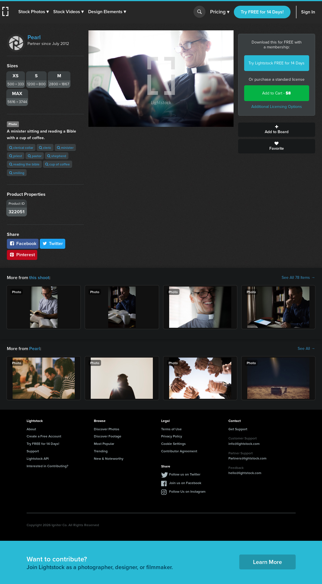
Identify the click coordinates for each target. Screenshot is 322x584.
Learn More (267, 562)
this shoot (39, 277)
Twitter (52, 243)
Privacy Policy (171, 436)
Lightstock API (38, 458)
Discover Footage (107, 436)
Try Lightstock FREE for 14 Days (276, 63)
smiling (16, 172)
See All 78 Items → (298, 278)
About (31, 429)
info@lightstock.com (244, 443)
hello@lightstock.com (244, 472)
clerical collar (21, 147)
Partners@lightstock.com (247, 458)
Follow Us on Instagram (187, 491)
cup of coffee (57, 164)
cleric (45, 147)
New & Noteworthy (108, 458)
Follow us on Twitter (184, 474)
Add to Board (276, 130)
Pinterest (22, 254)
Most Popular (104, 443)
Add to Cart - (276, 93)
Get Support (237, 429)
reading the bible (24, 164)
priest (15, 155)
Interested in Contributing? (47, 465)
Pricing (219, 12)
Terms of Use (171, 429)
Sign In (308, 12)
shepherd (56, 155)
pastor (35, 155)
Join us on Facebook (185, 482)
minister (65, 147)
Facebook (22, 243)
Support (33, 451)
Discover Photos (106, 429)
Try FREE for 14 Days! (262, 12)
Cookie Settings (173, 443)
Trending (101, 451)
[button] (33, 11)
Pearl (34, 37)
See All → (306, 349)
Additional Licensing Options (276, 107)
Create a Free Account (44, 436)
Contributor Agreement (179, 451)
